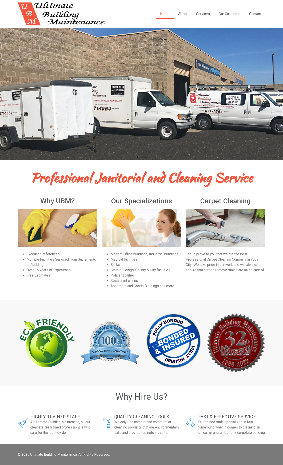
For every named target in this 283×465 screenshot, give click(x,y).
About (182, 14)
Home (164, 14)
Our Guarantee (229, 14)
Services (203, 14)
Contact (255, 14)
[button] (137, 157)
